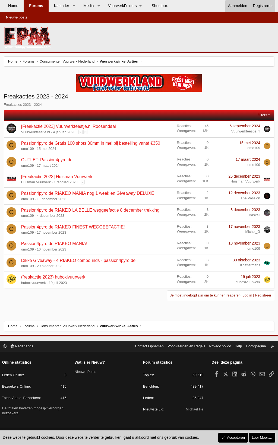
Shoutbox (160, 6)
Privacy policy (219, 346)
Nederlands (22, 346)
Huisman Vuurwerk (36, 183)
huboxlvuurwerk (33, 283)
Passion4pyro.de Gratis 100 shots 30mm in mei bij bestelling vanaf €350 (90, 143)
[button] (74, 6)
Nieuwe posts (16, 17)
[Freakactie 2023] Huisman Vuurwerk (57, 177)
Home (13, 6)
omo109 (27, 149)
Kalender (61, 6)
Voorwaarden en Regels (186, 346)
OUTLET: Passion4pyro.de (47, 160)
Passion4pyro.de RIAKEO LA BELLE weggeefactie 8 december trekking (90, 210)
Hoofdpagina (255, 346)
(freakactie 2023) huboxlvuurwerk (53, 277)
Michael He (194, 409)
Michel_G (252, 232)
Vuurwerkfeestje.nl (35, 132)
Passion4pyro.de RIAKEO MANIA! (54, 244)
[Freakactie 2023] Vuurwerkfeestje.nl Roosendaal (68, 126)
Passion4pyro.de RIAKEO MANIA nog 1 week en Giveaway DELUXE (87, 193)
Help (237, 346)
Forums (36, 6)
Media (88, 6)
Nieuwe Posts (85, 372)
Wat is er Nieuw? (90, 362)
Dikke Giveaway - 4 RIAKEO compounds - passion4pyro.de (78, 260)
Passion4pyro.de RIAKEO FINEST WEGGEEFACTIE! (73, 227)
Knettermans (250, 266)
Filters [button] (262, 115)
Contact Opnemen (148, 346)
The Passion (250, 198)
